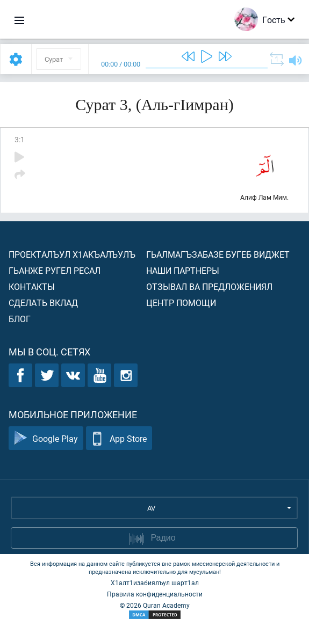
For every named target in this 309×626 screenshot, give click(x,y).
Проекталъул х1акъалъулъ (72, 254)
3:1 (20, 139)
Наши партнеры (182, 270)
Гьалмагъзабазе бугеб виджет (218, 254)
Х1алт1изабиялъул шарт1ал (155, 582)
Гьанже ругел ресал (54, 270)
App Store (119, 438)
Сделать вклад (43, 302)
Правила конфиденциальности (155, 593)
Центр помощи (181, 302)
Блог (20, 318)
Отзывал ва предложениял (209, 286)
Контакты (32, 286)
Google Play (46, 438)
